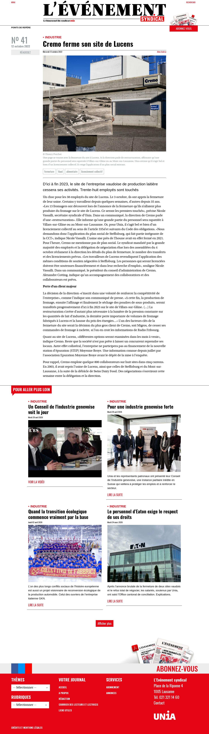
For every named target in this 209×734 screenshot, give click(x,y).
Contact (159, 703)
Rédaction (64, 699)
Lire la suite (115, 494)
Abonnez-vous (183, 28)
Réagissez (25, 52)
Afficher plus (105, 623)
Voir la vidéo (36, 482)
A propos (64, 693)
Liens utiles (65, 710)
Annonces (111, 693)
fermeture (49, 171)
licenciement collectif (92, 171)
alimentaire (71, 171)
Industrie (53, 37)
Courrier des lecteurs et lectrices (78, 704)
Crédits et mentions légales (26, 727)
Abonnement (112, 687)
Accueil (63, 687)
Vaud (60, 171)
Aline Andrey (161, 51)
